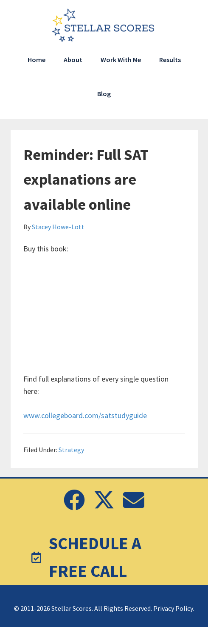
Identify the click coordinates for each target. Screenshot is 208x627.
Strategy (71, 449)
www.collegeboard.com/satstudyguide (85, 415)
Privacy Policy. (173, 608)
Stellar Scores (104, 26)
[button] (74, 500)
